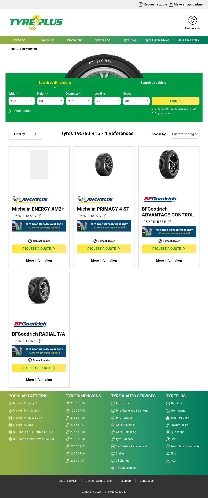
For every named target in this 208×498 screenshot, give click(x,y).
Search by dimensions (55, 83)
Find (175, 101)
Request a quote (39, 249)
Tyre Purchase (122, 439)
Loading (99, 93)
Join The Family (188, 40)
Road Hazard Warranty (182, 446)
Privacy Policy (177, 424)
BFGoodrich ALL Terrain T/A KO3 (31, 432)
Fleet (171, 439)
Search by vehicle (153, 83)
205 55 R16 (75, 403)
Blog (171, 453)
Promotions (74, 40)
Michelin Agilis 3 (21, 424)
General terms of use (99, 480)
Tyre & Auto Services (133, 396)
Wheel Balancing (123, 432)
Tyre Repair (120, 403)
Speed (127, 93)
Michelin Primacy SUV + (25, 417)
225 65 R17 (75, 424)
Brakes (117, 453)
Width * (13, 93)
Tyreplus (176, 396)
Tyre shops (175, 432)
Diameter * (73, 93)
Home (12, 48)
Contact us (147, 480)
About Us (174, 403)
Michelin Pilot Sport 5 (24, 410)
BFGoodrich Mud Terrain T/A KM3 (32, 439)
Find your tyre (28, 48)
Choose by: (159, 134)
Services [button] (100, 40)
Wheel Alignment (123, 424)
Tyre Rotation (122, 417)
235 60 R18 (75, 439)
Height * (43, 93)
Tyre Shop (129, 40)
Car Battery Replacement (129, 446)
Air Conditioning (123, 467)
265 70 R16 (75, 453)
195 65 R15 (75, 410)
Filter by (25, 134)
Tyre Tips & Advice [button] (157, 40)
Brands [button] (45, 40)
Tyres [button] (17, 40)
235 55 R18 (75, 432)
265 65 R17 (75, 446)
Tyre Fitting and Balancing (129, 410)
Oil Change (120, 460)
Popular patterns (28, 396)
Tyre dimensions (83, 396)
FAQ (171, 460)
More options (20, 111)
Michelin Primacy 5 (23, 403)
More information (39, 260)
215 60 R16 (75, 417)
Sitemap (125, 480)
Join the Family (178, 417)
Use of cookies (67, 480)
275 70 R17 (75, 460)
